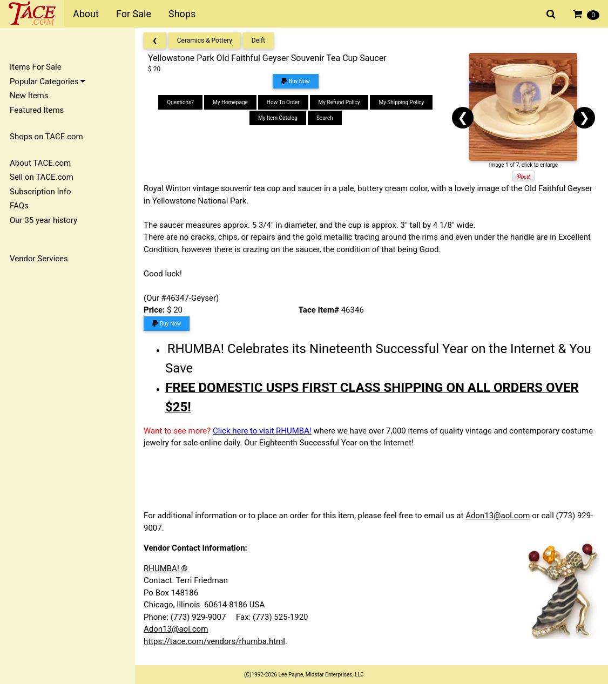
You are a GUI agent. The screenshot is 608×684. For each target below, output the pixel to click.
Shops (181, 13)
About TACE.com (40, 163)
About (86, 13)
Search (324, 118)
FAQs (19, 206)
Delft (258, 40)
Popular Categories (47, 81)
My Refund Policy (339, 102)
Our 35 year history (43, 220)
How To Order (283, 102)
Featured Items (37, 110)
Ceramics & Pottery (204, 40)
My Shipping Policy (401, 102)
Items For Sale (36, 67)
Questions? (180, 102)
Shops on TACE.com (46, 136)
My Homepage (230, 102)
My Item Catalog (278, 118)
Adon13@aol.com (497, 515)
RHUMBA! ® (165, 568)
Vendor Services (39, 258)
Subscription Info (40, 192)
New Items (29, 95)
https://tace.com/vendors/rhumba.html (214, 641)
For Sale (133, 13)
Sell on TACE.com (41, 177)
